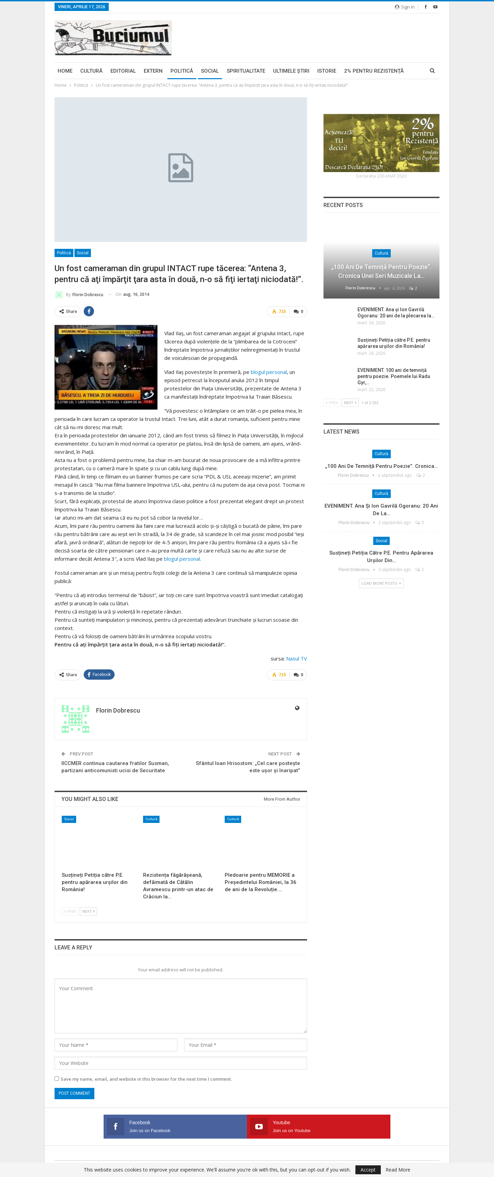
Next (88, 910)
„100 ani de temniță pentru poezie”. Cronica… (381, 466)
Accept (368, 1169)
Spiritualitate (246, 71)
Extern (153, 71)
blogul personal (269, 371)
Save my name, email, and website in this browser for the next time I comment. (146, 1078)
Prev (70, 910)
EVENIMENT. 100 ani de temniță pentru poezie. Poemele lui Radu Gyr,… (393, 376)
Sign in (405, 7)
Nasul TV (296, 658)
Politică (181, 71)
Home (65, 71)
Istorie (326, 71)
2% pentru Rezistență (374, 71)
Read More (398, 1169)
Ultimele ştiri (291, 71)
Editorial (123, 71)
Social (210, 71)
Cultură (91, 71)
